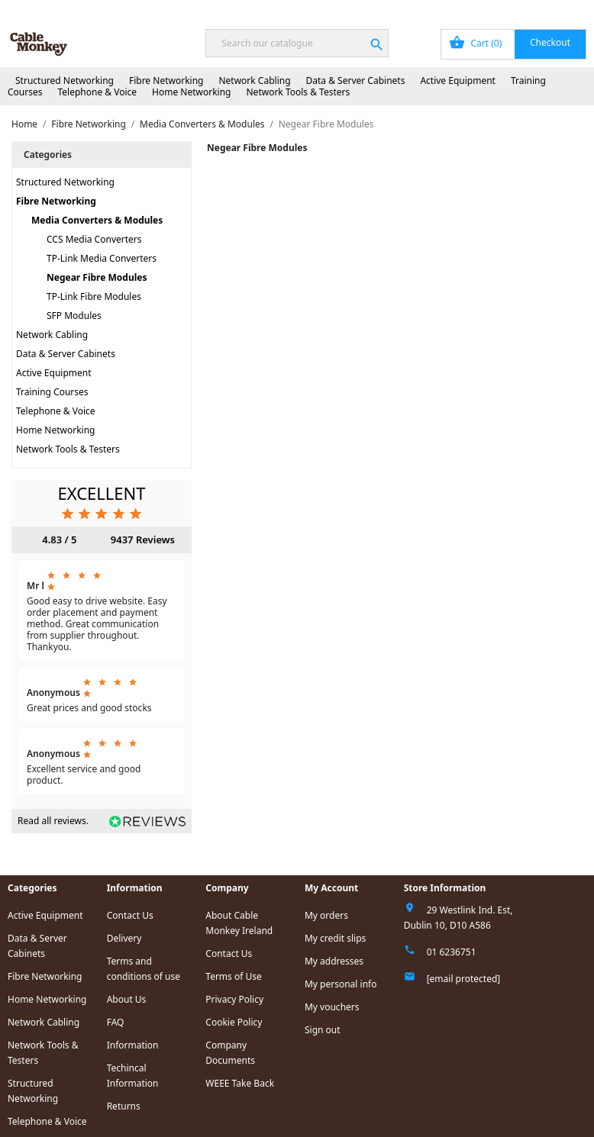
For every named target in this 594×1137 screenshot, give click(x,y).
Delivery (124, 938)
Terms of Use (233, 976)
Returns (123, 1106)
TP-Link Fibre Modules (94, 296)
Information (133, 1045)
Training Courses (52, 391)
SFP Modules (74, 315)
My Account (446, 9)
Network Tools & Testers (298, 91)
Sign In (503, 9)
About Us (127, 999)
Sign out (323, 1029)
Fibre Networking (166, 80)
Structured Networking (64, 80)
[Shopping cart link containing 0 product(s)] (513, 44)
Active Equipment (458, 80)
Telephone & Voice (97, 91)
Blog (311, 9)
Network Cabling (254, 80)
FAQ (115, 1022)
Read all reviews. (53, 820)
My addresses (334, 961)
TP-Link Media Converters (102, 258)
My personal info (341, 984)
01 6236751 (451, 951)
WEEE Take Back (239, 1083)
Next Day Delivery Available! (87, 9)
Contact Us (559, 9)
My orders (326, 915)
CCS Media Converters (94, 239)
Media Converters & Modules (97, 220)
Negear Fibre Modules (97, 277)
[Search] (296, 43)
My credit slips (335, 938)
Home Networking (191, 91)
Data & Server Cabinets (355, 80)
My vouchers (332, 1006)
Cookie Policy (233, 1022)
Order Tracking (371, 9)
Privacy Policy (234, 999)
